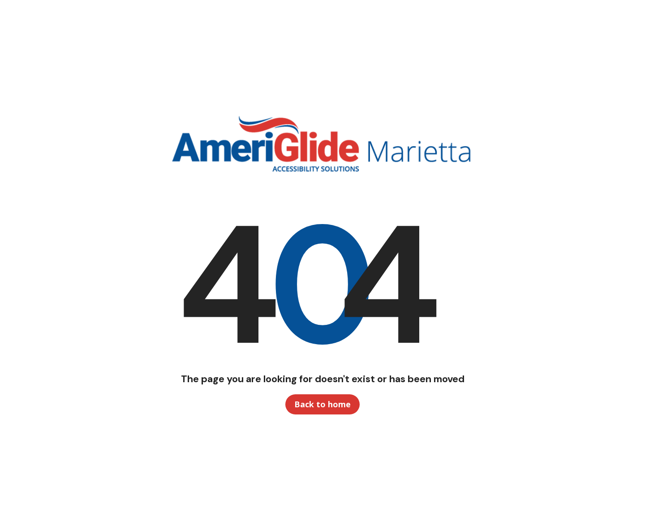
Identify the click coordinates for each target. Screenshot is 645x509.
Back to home (322, 404)
